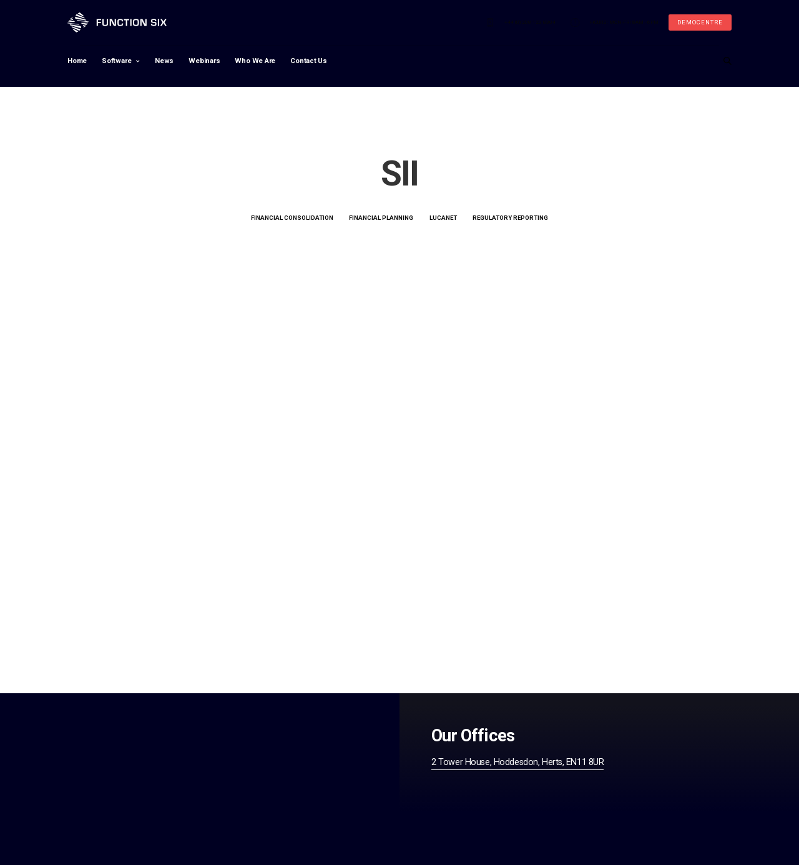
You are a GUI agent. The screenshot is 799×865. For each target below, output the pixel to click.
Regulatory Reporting (510, 218)
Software (116, 61)
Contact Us (308, 61)
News (164, 61)
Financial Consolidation (292, 218)
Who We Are (255, 61)
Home (77, 61)
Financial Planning (381, 218)
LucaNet (443, 218)
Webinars (204, 61)
